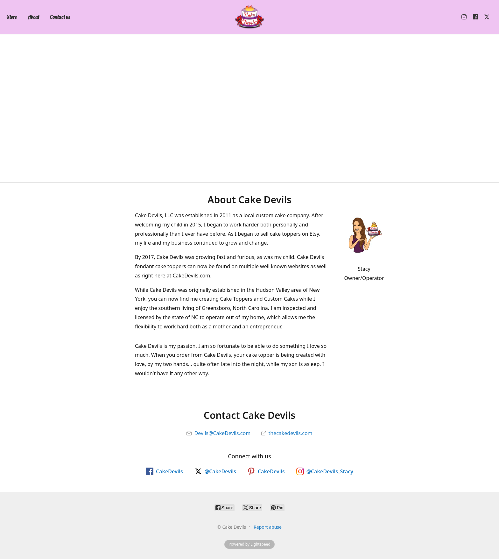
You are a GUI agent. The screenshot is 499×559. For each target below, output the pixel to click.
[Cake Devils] (249, 17)
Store (11, 17)
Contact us (60, 17)
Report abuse (268, 527)
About (33, 17)
